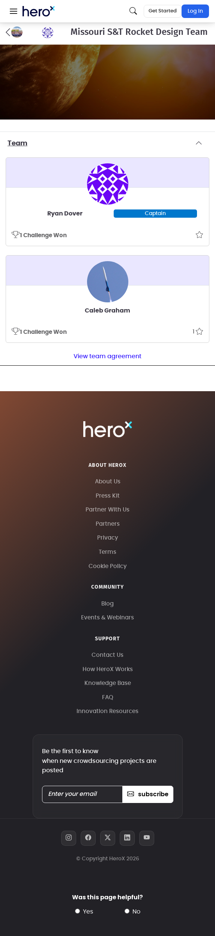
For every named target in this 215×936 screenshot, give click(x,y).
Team (107, 143)
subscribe (147, 794)
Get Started (163, 11)
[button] (13, 11)
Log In (195, 11)
